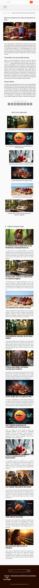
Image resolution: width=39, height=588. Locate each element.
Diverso (8, 13)
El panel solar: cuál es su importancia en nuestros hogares (19, 214)
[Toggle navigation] (5, 7)
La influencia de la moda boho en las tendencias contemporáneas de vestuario (19, 248)
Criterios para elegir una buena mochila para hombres (17, 368)
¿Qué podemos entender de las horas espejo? (20, 129)
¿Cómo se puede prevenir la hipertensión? (21, 164)
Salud (34, 576)
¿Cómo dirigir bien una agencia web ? (22, 180)
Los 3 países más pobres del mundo (18, 487)
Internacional (27, 576)
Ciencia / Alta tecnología (7, 577)
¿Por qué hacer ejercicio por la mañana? (16, 547)
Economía (19, 576)
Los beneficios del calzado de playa (22, 197)
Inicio (4, 13)
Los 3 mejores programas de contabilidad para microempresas (19, 146)
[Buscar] (18, 2)
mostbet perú (7, 63)
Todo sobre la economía (14, 517)
